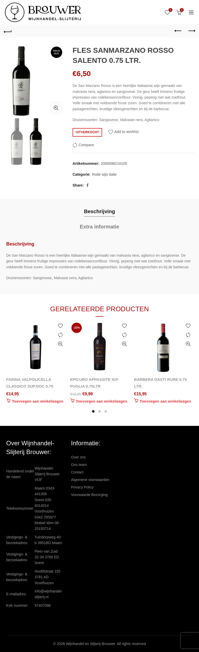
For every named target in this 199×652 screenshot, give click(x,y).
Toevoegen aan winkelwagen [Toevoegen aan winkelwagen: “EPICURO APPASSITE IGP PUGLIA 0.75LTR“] (101, 401)
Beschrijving (99, 211)
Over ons (78, 457)
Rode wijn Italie (104, 174)
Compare (86, 145)
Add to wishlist (126, 132)
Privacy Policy (82, 487)
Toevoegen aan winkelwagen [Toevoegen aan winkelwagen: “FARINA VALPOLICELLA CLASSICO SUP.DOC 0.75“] (37, 401)
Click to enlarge (56, 108)
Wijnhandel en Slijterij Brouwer (90, 644)
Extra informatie (99, 226)
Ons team (79, 465)
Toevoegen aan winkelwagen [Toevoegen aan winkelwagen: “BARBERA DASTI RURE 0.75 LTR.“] (165, 401)
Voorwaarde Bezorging (89, 495)
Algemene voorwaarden (90, 480)
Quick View (60, 344)
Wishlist (170, 10)
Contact (77, 472)
